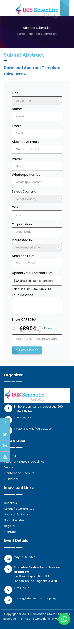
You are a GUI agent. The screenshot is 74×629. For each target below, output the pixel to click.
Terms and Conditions (34, 619)
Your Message (22, 295)
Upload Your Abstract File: (32, 273)
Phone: (17, 159)
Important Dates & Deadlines (24, 462)
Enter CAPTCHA (24, 319)
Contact (10, 532)
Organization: (22, 224)
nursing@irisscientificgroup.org (35, 598)
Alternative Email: (25, 141)
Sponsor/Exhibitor (16, 514)
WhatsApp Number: (27, 174)
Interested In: (22, 240)
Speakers (10, 503)
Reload (48, 328)
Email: (16, 126)
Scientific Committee (19, 509)
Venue (8, 467)
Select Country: (24, 191)
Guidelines (11, 479)
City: (15, 207)
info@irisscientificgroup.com (33, 429)
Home (21, 34)
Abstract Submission (42, 34)
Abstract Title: (23, 256)
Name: (17, 109)
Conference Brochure (19, 473)
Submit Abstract (27, 350)
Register (9, 526)
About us (10, 456)
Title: (15, 93)
